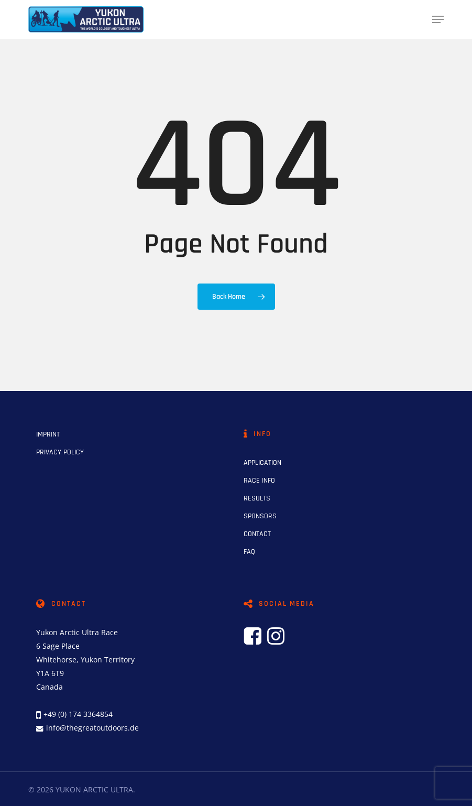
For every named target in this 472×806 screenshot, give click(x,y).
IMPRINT (48, 434)
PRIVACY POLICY (60, 452)
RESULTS (257, 498)
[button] (438, 19)
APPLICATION (262, 462)
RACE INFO (259, 480)
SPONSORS (260, 516)
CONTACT (257, 534)
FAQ (249, 552)
